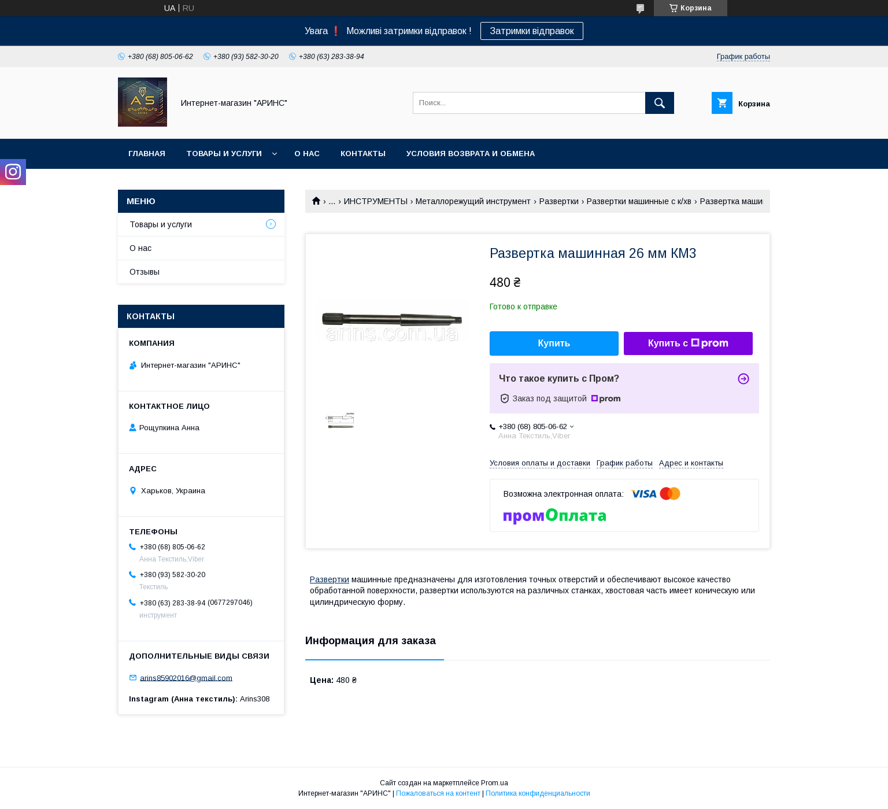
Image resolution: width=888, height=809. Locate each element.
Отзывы (145, 271)
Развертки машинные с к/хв (639, 201)
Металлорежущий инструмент (473, 201)
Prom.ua (494, 783)
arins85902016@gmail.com (186, 677)
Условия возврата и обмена (470, 153)
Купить (554, 343)
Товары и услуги (224, 153)
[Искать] (659, 103)
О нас (307, 153)
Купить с (688, 343)
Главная (146, 153)
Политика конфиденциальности (538, 793)
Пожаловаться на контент (438, 793)
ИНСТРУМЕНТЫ (376, 201)
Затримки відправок (532, 31)
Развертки (559, 201)
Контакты (363, 153)
